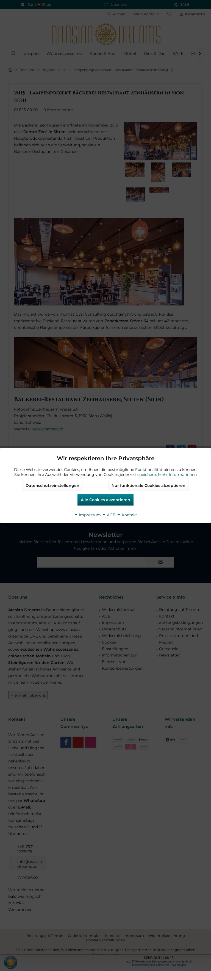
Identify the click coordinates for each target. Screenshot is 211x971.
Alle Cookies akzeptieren (105, 499)
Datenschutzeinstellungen (52, 485)
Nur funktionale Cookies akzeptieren (148, 485)
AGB (109, 514)
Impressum (87, 514)
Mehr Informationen (177, 474)
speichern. (147, 474)
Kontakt (127, 514)
